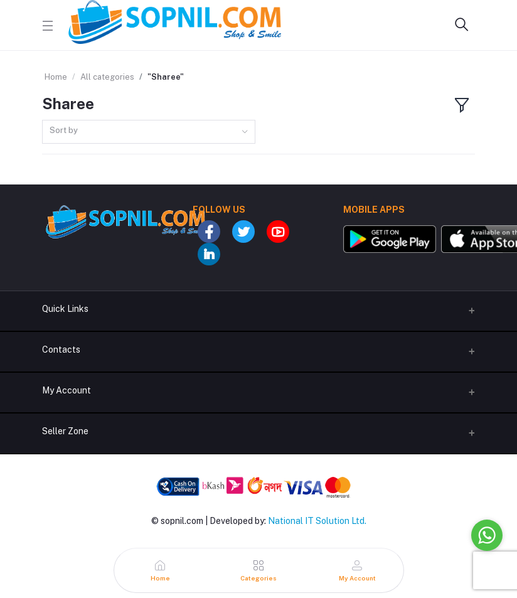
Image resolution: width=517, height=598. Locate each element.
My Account (66, 390)
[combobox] (148, 132)
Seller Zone (65, 431)
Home (56, 77)
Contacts (61, 349)
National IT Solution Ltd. (317, 521)
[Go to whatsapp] (487, 535)
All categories (107, 77)
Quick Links (65, 309)
